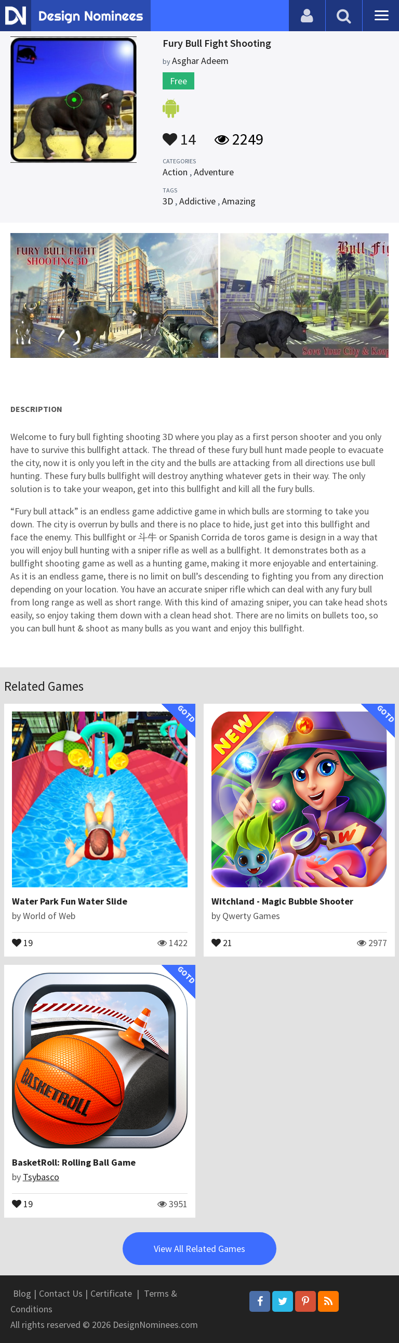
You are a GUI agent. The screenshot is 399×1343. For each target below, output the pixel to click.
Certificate (111, 1293)
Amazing (239, 201)
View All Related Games (199, 1249)
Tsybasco (41, 1177)
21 (221, 942)
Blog (22, 1293)
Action (175, 172)
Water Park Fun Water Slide (69, 901)
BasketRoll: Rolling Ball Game (74, 1162)
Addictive (197, 201)
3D (168, 201)
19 (22, 942)
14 (179, 134)
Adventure (214, 172)
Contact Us (61, 1293)
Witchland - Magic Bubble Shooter (282, 901)
